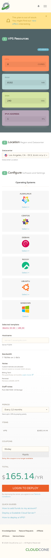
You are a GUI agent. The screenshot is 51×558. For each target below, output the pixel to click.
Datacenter (7, 150)
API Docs (5, 536)
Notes (5, 363)
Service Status (18, 536)
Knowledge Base (9, 531)
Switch (25, 316)
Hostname (7, 335)
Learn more (27, 375)
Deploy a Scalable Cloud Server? (18, 513)
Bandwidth (7, 354)
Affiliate (40, 531)
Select (25, 207)
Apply (25, 454)
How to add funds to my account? (19, 508)
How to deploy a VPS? (13, 517)
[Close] (46, 16)
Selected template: (10, 324)
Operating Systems (25, 182)
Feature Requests (26, 531)
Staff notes (7, 387)
